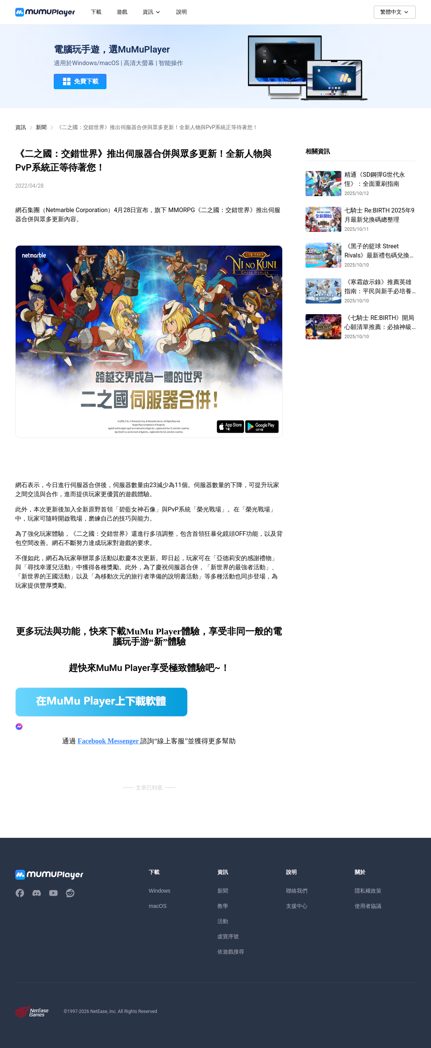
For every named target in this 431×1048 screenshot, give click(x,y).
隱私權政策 (368, 891)
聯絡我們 (296, 891)
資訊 (20, 127)
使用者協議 (368, 906)
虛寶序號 (228, 936)
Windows (159, 891)
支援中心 (296, 906)
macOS (158, 906)
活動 (222, 921)
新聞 (41, 127)
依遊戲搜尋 (230, 952)
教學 (222, 906)
